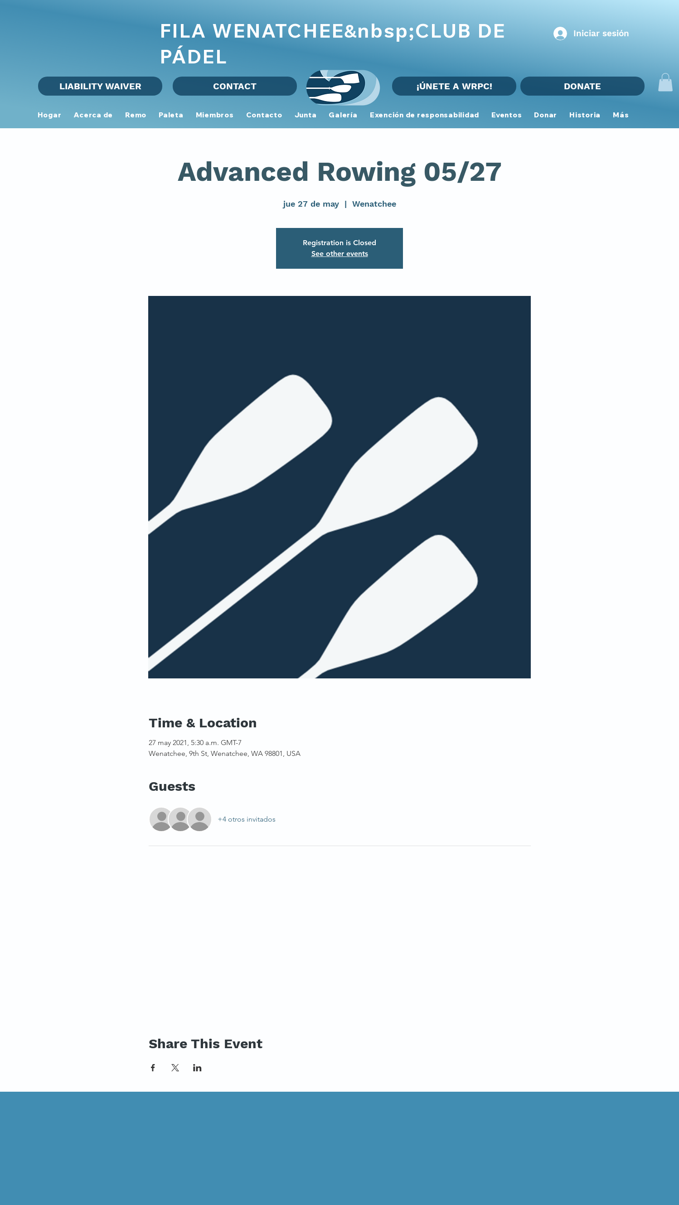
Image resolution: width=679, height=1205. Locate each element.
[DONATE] (582, 86)
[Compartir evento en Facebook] (153, 1067)
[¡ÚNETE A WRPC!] (454, 86)
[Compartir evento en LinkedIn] (197, 1067)
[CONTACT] (235, 86)
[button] (214, 115)
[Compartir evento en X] (175, 1067)
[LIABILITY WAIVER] (100, 86)
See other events (339, 253)
